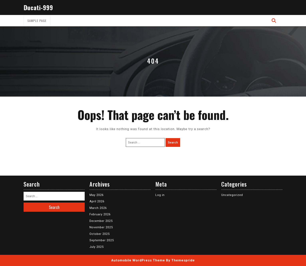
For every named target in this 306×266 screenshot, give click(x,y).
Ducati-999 (38, 7)
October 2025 (99, 234)
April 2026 (96, 201)
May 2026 (96, 195)
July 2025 (96, 247)
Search (173, 142)
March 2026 (98, 208)
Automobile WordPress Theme (138, 260)
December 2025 (101, 221)
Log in (160, 195)
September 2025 (101, 240)
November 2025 (101, 227)
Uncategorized (232, 195)
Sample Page (37, 20)
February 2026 (100, 214)
